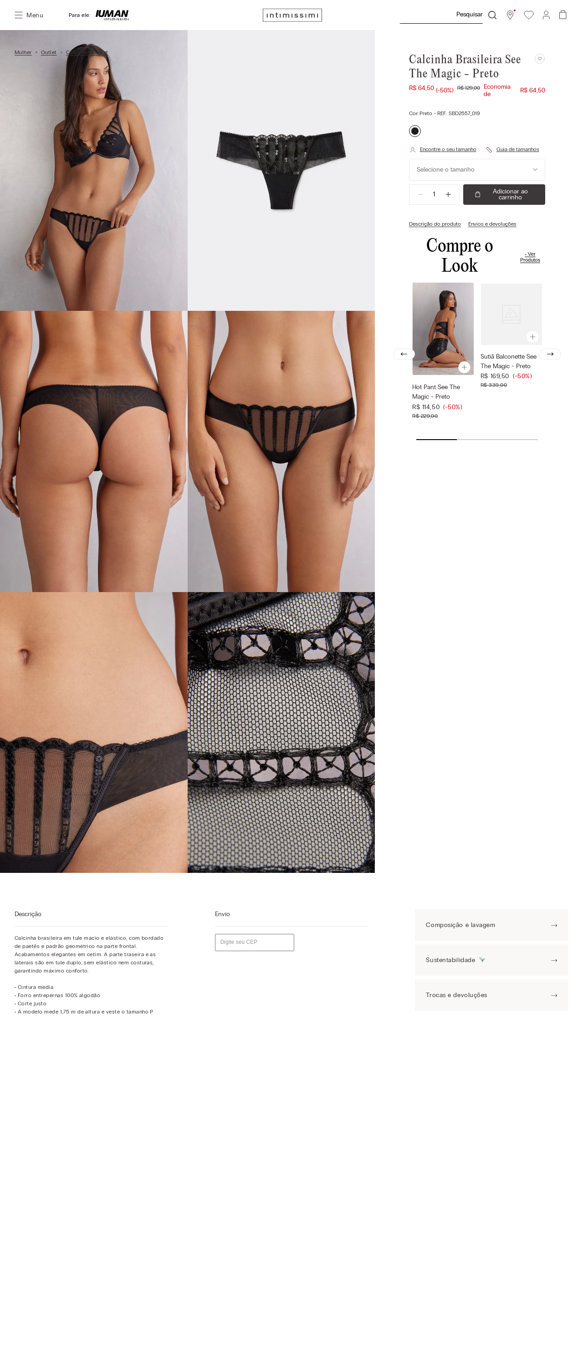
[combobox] (447, 15)
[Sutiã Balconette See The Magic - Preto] (511, 354)
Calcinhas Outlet (87, 52)
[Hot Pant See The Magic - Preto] (443, 354)
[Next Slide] (550, 354)
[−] (420, 194)
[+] (448, 194)
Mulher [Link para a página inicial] (23, 52)
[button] (510, 15)
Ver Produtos (530, 257)
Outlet (49, 52)
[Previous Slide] (404, 354)
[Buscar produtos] (492, 15)
